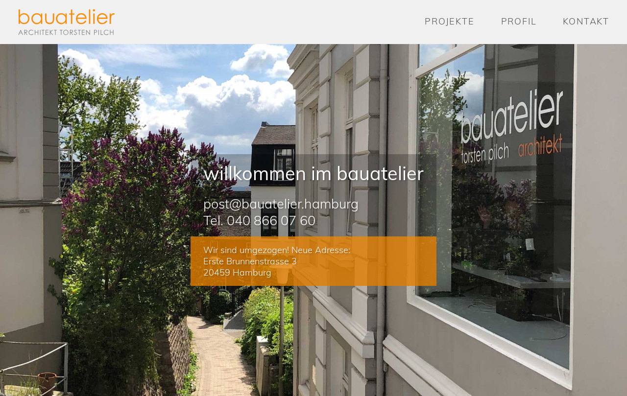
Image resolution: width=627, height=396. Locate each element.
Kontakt (586, 21)
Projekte (449, 21)
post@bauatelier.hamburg (281, 203)
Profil (519, 21)
